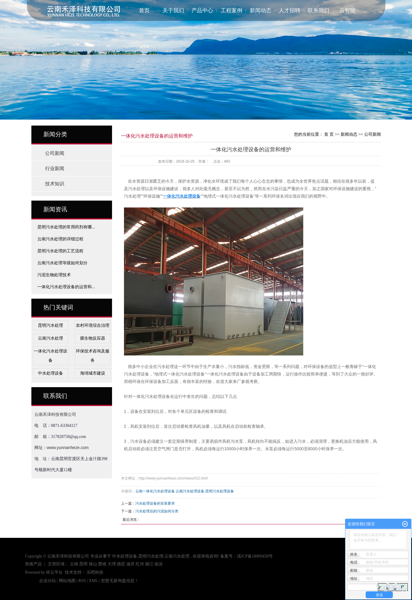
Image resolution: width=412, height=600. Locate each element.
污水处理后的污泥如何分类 (156, 511)
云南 (74, 564)
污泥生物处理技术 (54, 274)
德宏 (121, 564)
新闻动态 (260, 10)
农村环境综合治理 (92, 325)
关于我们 (173, 10)
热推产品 (33, 564)
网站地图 (68, 580)
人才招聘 (289, 10)
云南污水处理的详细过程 (60, 238)
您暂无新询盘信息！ (120, 580)
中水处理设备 (50, 373)
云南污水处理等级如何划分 (62, 262)
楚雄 (102, 564)
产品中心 (202, 10)
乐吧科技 (95, 572)
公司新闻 (54, 153)
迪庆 (130, 564)
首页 (144, 10)
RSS (82, 580)
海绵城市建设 (92, 373)
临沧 (158, 564)
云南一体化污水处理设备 (155, 491)
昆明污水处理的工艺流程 (60, 250)
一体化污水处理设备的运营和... (66, 286)
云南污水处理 (50, 338)
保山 (93, 564)
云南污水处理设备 (190, 491)
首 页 (329, 134)
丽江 (149, 564)
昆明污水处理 (50, 325)
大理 (112, 564)
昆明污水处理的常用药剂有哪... (66, 227)
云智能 (347, 10)
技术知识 (54, 183)
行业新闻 (54, 168)
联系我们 (318, 10)
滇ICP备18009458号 (255, 556)
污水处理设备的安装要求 (155, 503)
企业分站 (47, 580)
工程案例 (231, 10)
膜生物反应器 (92, 338)
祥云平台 (54, 572)
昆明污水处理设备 (219, 491)
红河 (140, 564)
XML (93, 580)
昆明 (83, 564)
